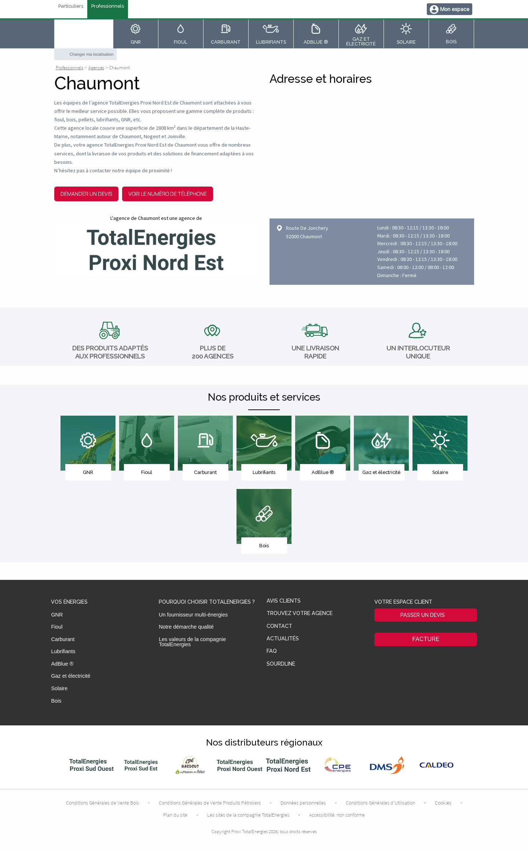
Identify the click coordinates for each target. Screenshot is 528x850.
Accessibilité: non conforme (337, 815)
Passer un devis (422, 615)
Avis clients (284, 601)
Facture (425, 639)
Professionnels (107, 6)
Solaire (59, 688)
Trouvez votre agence (300, 613)
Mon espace (454, 9)
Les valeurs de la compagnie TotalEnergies (192, 641)
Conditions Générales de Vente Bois (102, 802)
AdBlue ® (62, 664)
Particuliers (70, 6)
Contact (279, 626)
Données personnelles (303, 802)
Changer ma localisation (92, 54)
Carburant (62, 639)
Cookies (443, 802)
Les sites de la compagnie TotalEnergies (248, 815)
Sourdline (281, 664)
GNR (57, 615)
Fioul (56, 627)
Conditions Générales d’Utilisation (380, 802)
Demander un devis (86, 193)
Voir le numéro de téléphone (167, 193)
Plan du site (175, 815)
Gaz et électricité (70, 676)
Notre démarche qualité (186, 627)
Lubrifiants (63, 651)
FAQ (272, 651)
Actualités (283, 638)
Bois (56, 701)
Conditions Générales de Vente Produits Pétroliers (210, 802)
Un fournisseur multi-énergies (193, 615)
